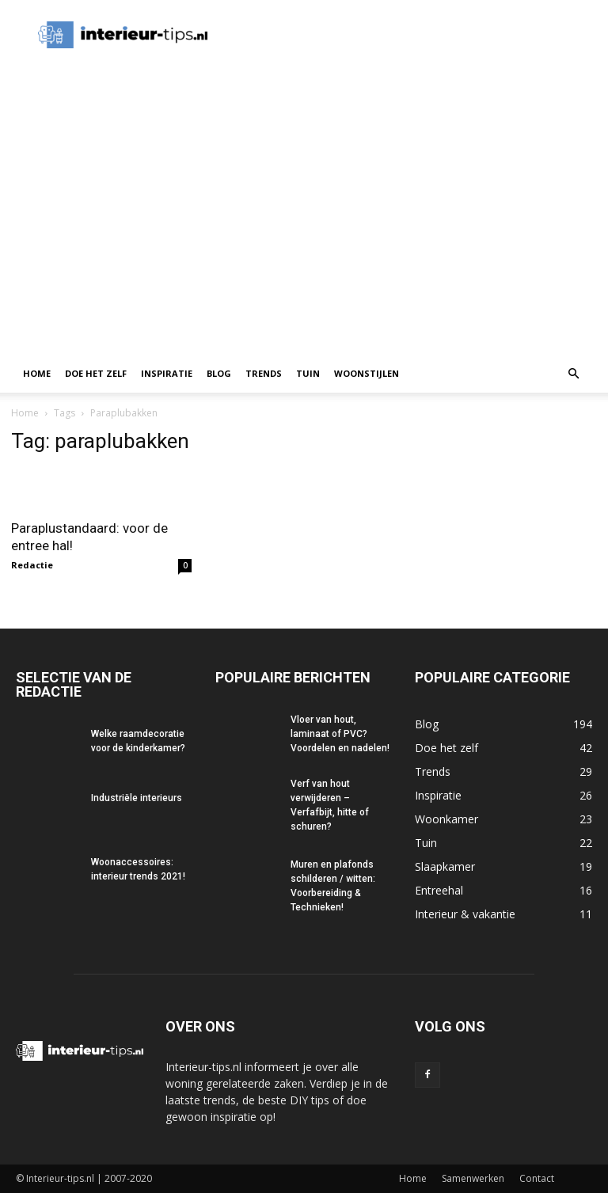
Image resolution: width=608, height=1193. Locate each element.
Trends (263, 373)
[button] (573, 374)
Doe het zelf (96, 373)
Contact (536, 1178)
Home (37, 373)
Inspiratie (166, 373)
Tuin (308, 373)
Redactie (32, 565)
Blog (219, 373)
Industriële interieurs (136, 798)
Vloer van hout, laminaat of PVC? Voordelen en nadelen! (340, 734)
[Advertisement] (304, 236)
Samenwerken (473, 1178)
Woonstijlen (366, 373)
